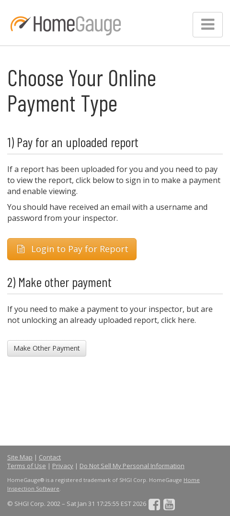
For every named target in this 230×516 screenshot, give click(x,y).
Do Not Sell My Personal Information (132, 465)
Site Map (20, 457)
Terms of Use (26, 465)
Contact (50, 457)
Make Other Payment (46, 348)
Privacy (62, 465)
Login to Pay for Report (71, 248)
